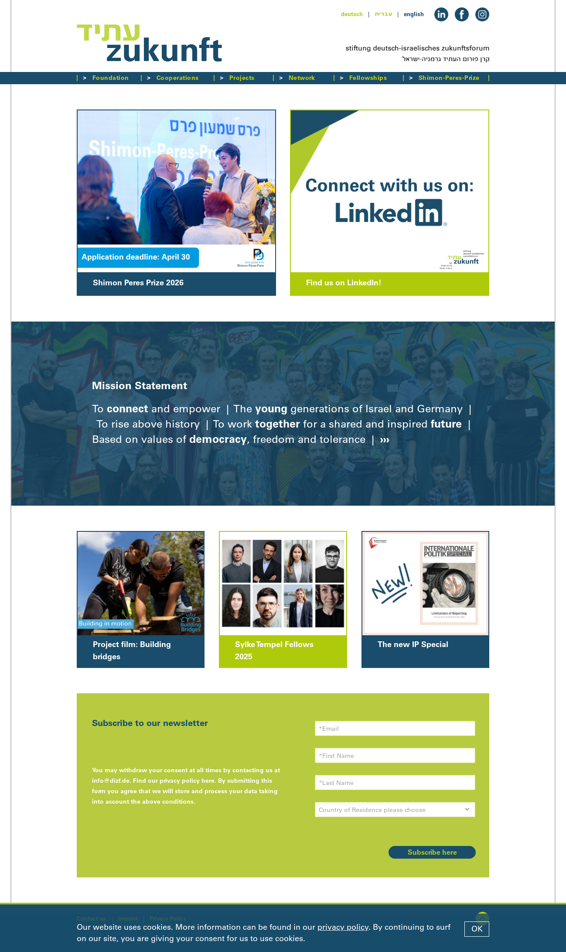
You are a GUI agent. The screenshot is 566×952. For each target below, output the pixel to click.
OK (477, 929)
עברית (383, 14)
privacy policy (342, 927)
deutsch (352, 13)
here (208, 780)
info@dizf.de (111, 780)
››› (383, 438)
